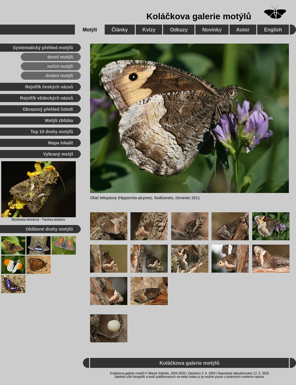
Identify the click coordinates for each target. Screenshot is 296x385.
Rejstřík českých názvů (49, 86)
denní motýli (60, 56)
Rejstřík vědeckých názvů (46, 98)
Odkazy (179, 29)
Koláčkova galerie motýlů (198, 16)
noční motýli (60, 66)
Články (120, 29)
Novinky (211, 29)
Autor (243, 29)
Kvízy (149, 29)
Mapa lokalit (60, 142)
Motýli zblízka (59, 120)
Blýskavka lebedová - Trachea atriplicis (38, 219)
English (273, 29)
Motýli (90, 29)
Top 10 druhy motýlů (51, 131)
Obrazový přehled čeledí (48, 109)
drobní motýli (59, 75)
